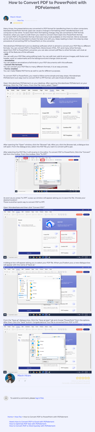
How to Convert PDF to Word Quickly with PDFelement (32, 426)
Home (10, 417)
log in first (39, 398)
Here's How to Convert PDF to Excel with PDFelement (31, 422)
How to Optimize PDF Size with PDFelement (27, 424)
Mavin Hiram (15, 17)
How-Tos (20, 20)
